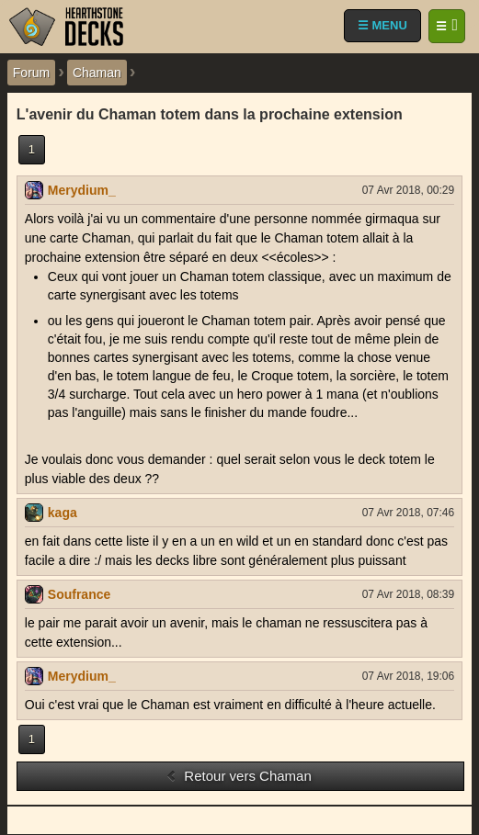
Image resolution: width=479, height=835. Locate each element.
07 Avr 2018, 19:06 (408, 676)
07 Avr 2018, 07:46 (408, 512)
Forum (31, 72)
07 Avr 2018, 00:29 (408, 190)
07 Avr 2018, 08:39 (408, 594)
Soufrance (79, 594)
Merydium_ (82, 190)
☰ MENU (382, 25)
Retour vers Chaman (238, 776)
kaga (62, 512)
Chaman (97, 72)
